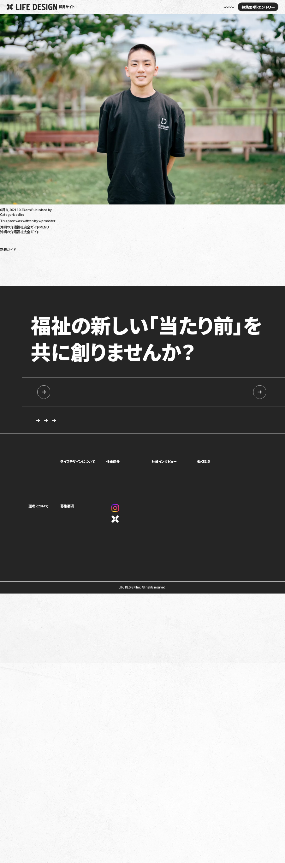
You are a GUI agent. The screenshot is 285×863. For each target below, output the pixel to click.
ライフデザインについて (91, 462)
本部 (125, 489)
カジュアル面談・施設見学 (90, 527)
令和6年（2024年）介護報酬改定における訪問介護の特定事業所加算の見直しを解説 (61, 266)
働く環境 (209, 462)
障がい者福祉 (10, 238)
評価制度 (209, 483)
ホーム (99, 7)
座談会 (166, 477)
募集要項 (80, 507)
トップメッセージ (84, 477)
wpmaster (60, 209)
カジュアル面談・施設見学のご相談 (62, 421)
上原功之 (7, 206)
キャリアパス (211, 477)
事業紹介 (80, 471)
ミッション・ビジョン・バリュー (92, 483)
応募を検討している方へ (190, 421)
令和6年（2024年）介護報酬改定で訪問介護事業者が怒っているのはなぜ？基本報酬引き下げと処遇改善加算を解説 (83, 277)
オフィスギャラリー (215, 489)
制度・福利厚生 (213, 471)
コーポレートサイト (136, 520)
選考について (38, 507)
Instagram (132, 509)
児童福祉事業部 (132, 471)
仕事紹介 (128, 462)
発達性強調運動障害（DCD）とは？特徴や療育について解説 (42, 284)
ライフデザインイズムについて (47, 521)
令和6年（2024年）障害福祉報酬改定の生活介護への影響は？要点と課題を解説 (57, 252)
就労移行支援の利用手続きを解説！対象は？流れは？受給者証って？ (49, 270)
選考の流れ (36, 527)
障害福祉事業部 (132, 477)
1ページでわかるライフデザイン (94, 495)
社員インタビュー (176, 7)
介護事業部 (129, 483)
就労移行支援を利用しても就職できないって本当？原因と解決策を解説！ (52, 273)
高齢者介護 (8, 235)
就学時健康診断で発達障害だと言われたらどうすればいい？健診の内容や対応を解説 (61, 280)
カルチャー (80, 489)
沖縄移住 (7, 245)
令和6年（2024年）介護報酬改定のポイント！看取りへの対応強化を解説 (51, 263)
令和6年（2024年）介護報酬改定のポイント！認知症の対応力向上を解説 (51, 259)
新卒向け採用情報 (70, 391)
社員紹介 (168, 471)
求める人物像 (130, 421)
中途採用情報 (217, 391)
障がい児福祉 (10, 242)
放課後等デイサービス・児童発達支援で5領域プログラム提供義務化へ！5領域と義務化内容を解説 (70, 256)
